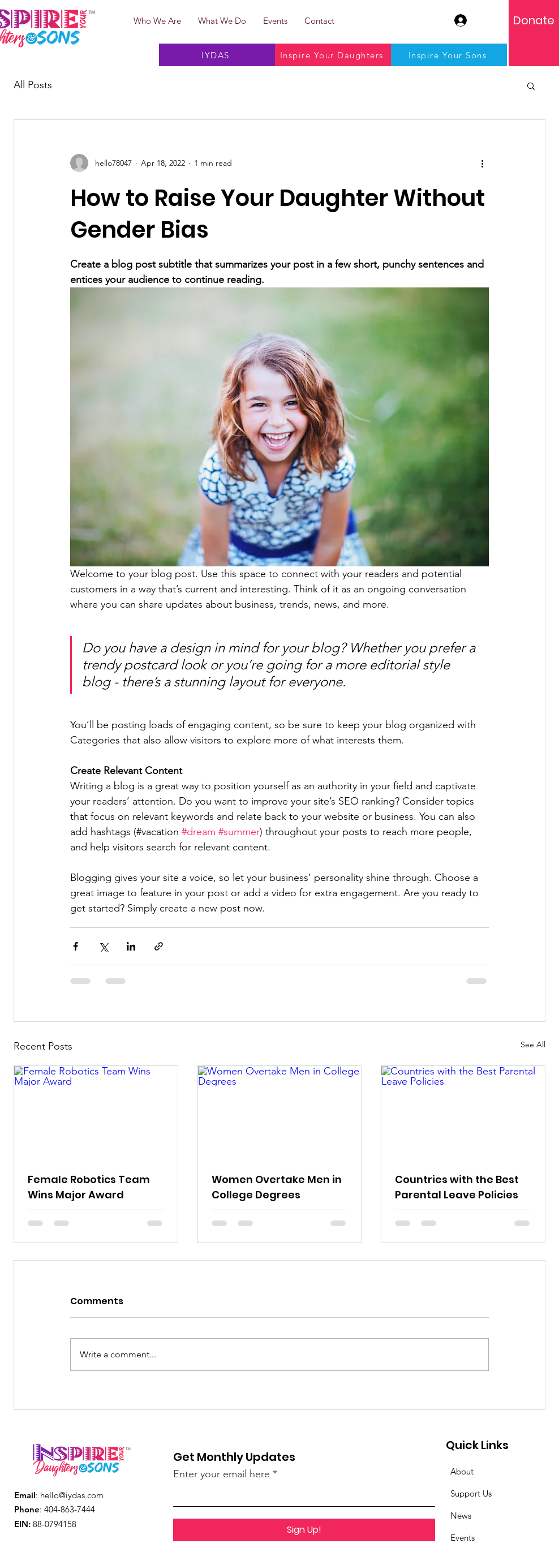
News (460, 1515)
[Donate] (534, 20)
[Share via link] (158, 946)
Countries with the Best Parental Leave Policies (457, 1187)
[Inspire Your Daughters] (333, 55)
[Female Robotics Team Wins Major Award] (96, 1112)
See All (533, 1044)
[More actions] (482, 163)
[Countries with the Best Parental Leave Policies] (463, 1112)
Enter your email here (221, 1474)
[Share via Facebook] (75, 946)
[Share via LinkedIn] (131, 946)
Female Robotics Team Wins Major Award (89, 1187)
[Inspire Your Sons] (449, 55)
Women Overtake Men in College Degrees (277, 1187)
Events (462, 1537)
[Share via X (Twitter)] (103, 946)
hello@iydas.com (72, 1495)
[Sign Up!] (304, 1530)
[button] (531, 85)
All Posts (33, 85)
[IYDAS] (217, 55)
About (462, 1471)
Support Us (471, 1493)
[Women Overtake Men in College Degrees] (280, 1112)
